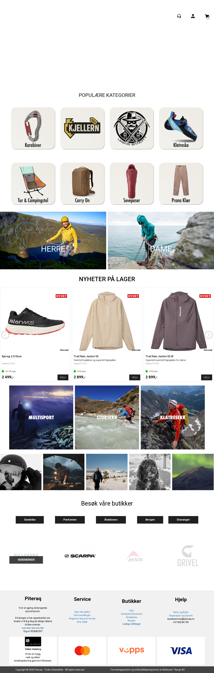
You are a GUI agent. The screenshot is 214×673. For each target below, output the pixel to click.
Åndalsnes (111, 519)
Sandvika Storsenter (131, 614)
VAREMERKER (26, 559)
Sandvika (29, 519)
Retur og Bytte (181, 612)
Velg (63, 377)
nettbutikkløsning (143, 669)
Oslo (131, 610)
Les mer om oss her (33, 628)
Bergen (150, 519)
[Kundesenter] (179, 16)
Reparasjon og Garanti (181, 615)
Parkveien (69, 519)
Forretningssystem (121, 669)
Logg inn (193, 16)
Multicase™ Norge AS (174, 669)
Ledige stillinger (132, 624)
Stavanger (183, 519)
